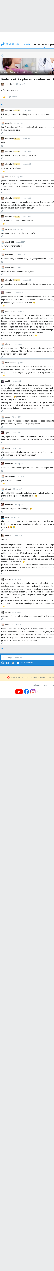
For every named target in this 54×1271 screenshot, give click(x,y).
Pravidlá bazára (39, 677)
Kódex (27, 677)
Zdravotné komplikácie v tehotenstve (25, 72)
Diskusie (4, 72)
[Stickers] (13, 663)
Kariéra (46, 685)
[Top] (2, 648)
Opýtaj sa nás (15, 677)
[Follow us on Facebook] (26, 691)
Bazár (27, 44)
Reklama (36, 685)
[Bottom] (2, 104)
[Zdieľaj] (13, 97)
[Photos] (7, 663)
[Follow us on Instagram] (34, 691)
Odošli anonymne (25, 663)
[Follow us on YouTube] (19, 691)
